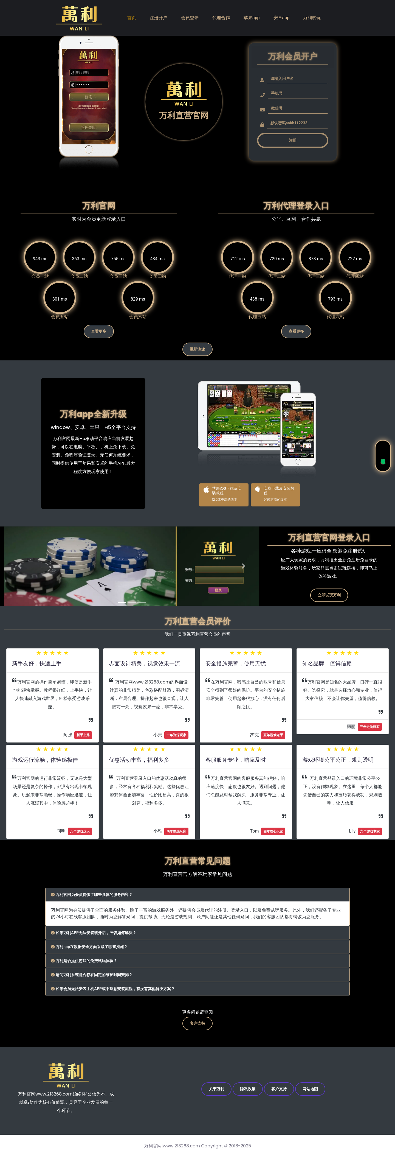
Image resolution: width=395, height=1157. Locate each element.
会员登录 (190, 17)
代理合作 (221, 17)
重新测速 (197, 352)
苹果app (252, 17)
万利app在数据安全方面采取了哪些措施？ (95, 944)
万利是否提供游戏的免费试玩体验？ (89, 958)
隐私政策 (244, 1088)
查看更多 (98, 332)
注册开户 (158, 17)
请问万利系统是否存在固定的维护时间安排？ (97, 972)
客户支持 (197, 1022)
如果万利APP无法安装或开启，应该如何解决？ (99, 930)
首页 (131, 17)
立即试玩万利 (329, 592)
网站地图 (319, 1088)
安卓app (281, 17)
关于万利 (207, 1088)
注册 (293, 140)
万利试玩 (312, 17)
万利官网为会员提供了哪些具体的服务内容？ (97, 892)
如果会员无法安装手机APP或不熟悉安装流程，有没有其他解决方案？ (121, 986)
